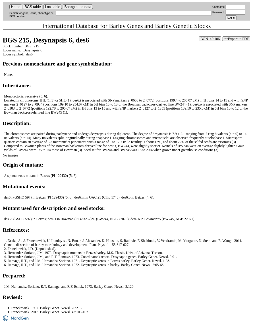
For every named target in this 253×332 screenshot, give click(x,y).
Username (218, 6)
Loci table (52, 7)
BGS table (33, 7)
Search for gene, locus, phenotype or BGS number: (31, 15)
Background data (77, 7)
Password (218, 12)
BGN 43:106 (210, 39)
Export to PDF (238, 39)
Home (16, 7)
